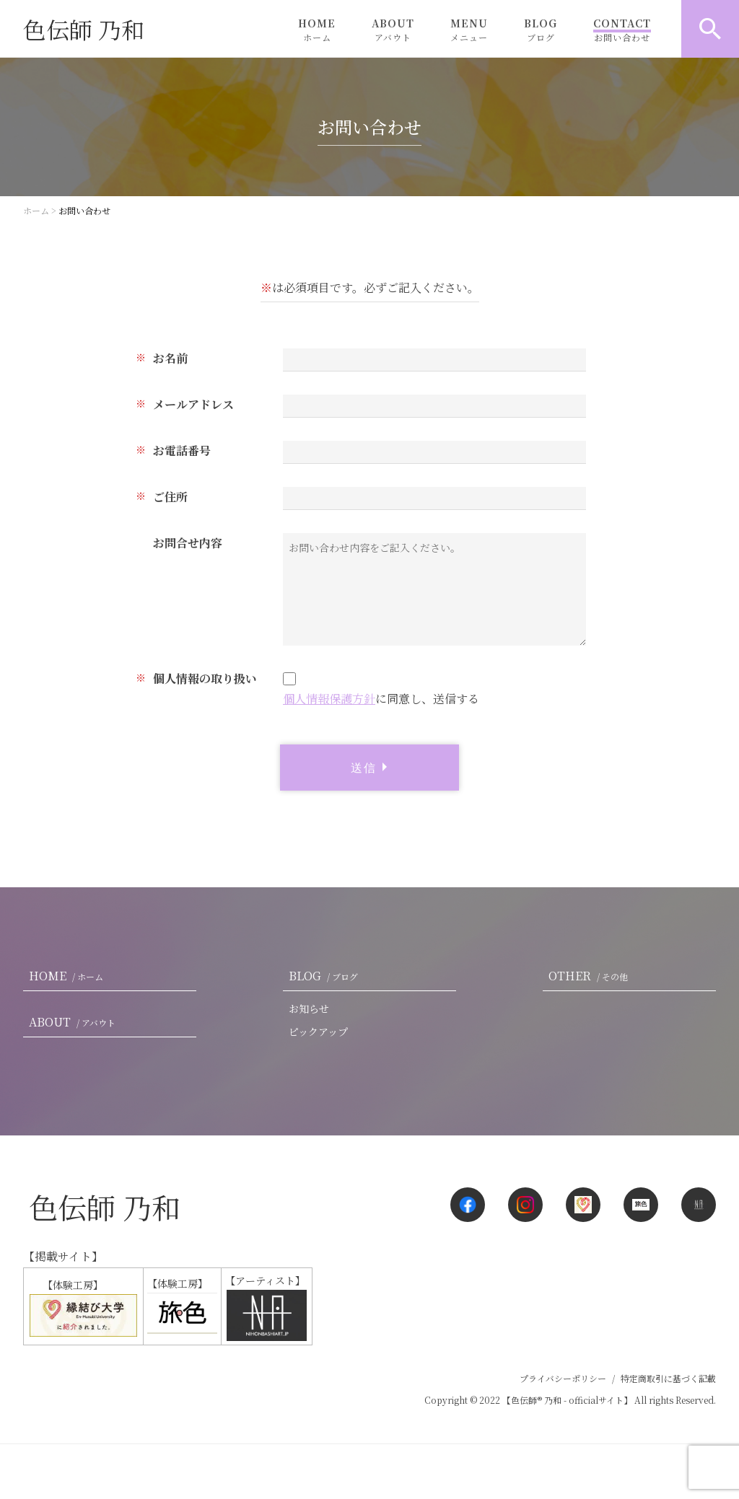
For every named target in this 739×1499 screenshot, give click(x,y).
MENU (469, 29)
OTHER (591, 975)
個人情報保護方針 (329, 698)
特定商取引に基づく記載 (668, 1378)
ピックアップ (318, 1031)
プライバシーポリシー (563, 1378)
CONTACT (622, 29)
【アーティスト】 (266, 1307)
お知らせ (309, 1008)
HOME (317, 29)
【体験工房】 (82, 1307)
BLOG (540, 29)
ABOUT (393, 29)
